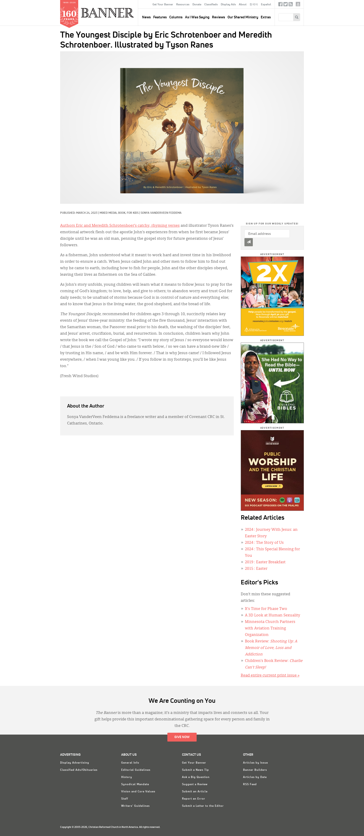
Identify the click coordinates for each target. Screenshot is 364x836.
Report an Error (193, 798)
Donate (196, 4)
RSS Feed (250, 784)
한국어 (254, 4)
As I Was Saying (197, 17)
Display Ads (228, 4)
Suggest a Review (195, 784)
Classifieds (211, 4)
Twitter (285, 5)
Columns (175, 17)
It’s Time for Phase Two (266, 609)
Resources (182, 4)
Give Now (182, 737)
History (126, 777)
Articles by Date (255, 777)
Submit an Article (195, 791)
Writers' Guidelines (135, 806)
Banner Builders (255, 770)
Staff (124, 798)
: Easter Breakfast (265, 562)
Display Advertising (74, 762)
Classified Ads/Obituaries (79, 770)
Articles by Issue (255, 762)
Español (266, 4)
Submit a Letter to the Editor (203, 806)
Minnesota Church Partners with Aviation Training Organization (270, 628)
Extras (266, 17)
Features (160, 17)
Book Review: (271, 648)
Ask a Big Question (196, 777)
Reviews (218, 17)
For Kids (133, 213)
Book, (122, 213)
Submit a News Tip (195, 770)
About (243, 4)
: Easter (256, 569)
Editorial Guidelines (135, 770)
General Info (130, 762)
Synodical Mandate (135, 784)
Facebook (280, 5)
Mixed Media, (109, 213)
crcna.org (298, 4)
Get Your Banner (163, 4)
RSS (291, 5)
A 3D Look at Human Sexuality (272, 615)
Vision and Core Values (138, 791)
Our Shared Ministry (243, 17)
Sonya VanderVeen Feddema (161, 213)
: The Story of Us (264, 543)
